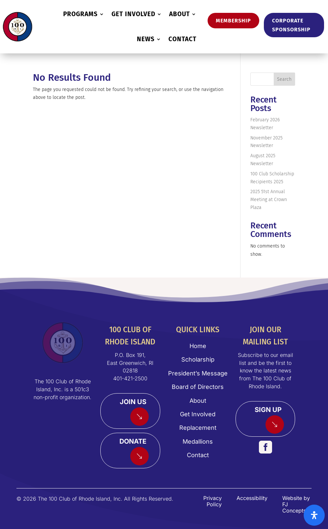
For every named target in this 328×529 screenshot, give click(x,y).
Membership (233, 20)
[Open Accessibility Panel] (314, 515)
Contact (198, 455)
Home (197, 345)
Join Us (133, 402)
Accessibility (252, 498)
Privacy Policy (212, 501)
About (197, 400)
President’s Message (198, 373)
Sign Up (268, 410)
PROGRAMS (80, 14)
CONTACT (182, 39)
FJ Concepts (294, 507)
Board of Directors (198, 386)
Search (284, 79)
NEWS (146, 39)
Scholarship (197, 359)
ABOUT (179, 14)
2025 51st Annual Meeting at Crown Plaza (268, 199)
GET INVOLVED (133, 14)
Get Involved (197, 414)
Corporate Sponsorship (291, 25)
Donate (132, 441)
